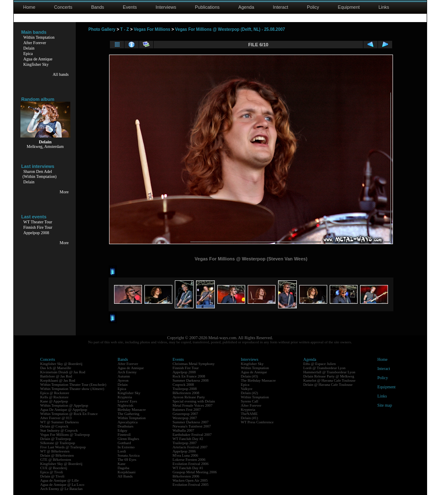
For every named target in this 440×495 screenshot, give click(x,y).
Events (130, 7)
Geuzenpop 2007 (185, 414)
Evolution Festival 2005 (191, 484)
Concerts (63, 7)
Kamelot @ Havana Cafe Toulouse (329, 380)
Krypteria (125, 397)
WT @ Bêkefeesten (55, 451)
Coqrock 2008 (183, 384)
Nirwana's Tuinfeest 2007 (192, 426)
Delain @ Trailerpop (55, 439)
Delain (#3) (249, 376)
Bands (97, 7)
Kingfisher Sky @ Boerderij (61, 364)
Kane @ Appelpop (54, 401)
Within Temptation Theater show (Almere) (72, 389)
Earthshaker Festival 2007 (192, 434)
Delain (29, 48)
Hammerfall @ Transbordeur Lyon (329, 372)
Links (383, 7)
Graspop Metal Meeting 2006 (195, 472)
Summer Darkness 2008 (191, 380)
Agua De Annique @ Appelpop (63, 410)
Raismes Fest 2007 (187, 410)
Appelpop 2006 (184, 451)
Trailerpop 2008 (185, 389)
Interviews (166, 7)
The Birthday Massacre (258, 380)
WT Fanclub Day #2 (188, 439)
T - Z (124, 29)
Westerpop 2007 (185, 418)
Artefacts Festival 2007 (190, 447)
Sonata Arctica (129, 455)
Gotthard (124, 443)
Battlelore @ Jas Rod (56, 376)
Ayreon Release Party (189, 397)
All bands (60, 74)
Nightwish (126, 405)
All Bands (125, 476)
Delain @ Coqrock (54, 426)
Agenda (246, 7)
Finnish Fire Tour (37, 227)
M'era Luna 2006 (186, 455)
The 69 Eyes (127, 460)
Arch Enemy (127, 372)
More (64, 192)
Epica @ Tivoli (51, 472)
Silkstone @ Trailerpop (57, 443)
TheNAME (249, 414)
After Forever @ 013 (56, 418)
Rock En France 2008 (189, 376)
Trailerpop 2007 (185, 443)
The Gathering (128, 414)
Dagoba (123, 468)
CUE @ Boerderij (53, 468)
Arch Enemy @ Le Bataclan (61, 489)
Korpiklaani (127, 472)
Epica (28, 53)
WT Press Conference (257, 422)
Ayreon (123, 380)
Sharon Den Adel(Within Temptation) (39, 174)
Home (29, 7)
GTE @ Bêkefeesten (55, 460)
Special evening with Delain (194, 401)
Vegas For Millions (152, 29)
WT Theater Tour (37, 222)
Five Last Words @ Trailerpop (63, 447)
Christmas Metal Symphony (194, 364)
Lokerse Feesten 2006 (189, 460)
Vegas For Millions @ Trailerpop (65, 434)
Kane (122, 464)
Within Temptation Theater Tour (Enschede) (73, 384)
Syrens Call (250, 401)
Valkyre (247, 389)
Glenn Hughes (128, 439)
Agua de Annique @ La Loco (62, 484)
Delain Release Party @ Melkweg (328, 376)
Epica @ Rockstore (55, 393)
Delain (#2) (249, 393)
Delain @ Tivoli (52, 476)
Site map (385, 405)
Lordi (122, 451)
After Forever (34, 42)
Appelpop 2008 (36, 232)
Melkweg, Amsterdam (45, 146)
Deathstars (126, 426)
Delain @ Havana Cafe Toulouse (328, 384)
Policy (313, 7)
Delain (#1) (249, 418)
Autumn (124, 376)
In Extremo (126, 447)
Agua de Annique (37, 59)
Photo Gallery (101, 29)
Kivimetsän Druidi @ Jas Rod (62, 372)
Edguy (123, 430)
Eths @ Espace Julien (319, 364)
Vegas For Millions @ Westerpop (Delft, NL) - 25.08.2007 (230, 29)
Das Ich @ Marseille (56, 368)
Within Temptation (39, 37)
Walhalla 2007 (183, 430)
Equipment (349, 7)
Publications (207, 7)
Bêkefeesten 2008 (186, 393)
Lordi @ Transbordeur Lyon (324, 368)
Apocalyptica (128, 422)
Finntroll (124, 434)
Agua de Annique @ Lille (59, 480)
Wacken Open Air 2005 (190, 480)
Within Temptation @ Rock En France (69, 414)
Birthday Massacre (132, 410)
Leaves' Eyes (127, 401)
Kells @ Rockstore (54, 397)
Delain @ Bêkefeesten (57, 455)
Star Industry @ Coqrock (59, 430)
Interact (280, 7)
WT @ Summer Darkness (59, 422)
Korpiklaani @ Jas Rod (57, 380)
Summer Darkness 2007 (191, 422)
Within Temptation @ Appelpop (64, 405)
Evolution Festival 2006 (191, 464)
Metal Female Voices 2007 (193, 405)
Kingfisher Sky (36, 64)
